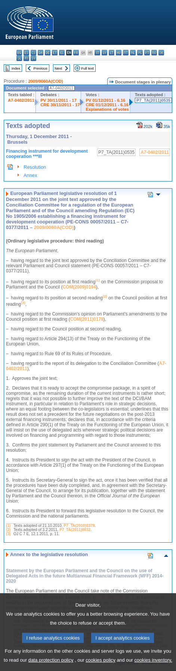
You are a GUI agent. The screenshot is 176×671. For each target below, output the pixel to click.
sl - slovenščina (19, 58)
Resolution (35, 167)
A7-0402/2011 (21, 100)
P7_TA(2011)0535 (153, 100)
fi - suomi (26, 58)
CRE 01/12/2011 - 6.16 (107, 105)
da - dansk (40, 52)
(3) (8, 534)
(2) (8, 530)
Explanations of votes (107, 109)
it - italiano (97, 52)
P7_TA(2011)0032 (74, 530)
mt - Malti (126, 52)
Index (16, 68)
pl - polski (140, 52)
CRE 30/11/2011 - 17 (60, 105)
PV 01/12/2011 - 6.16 (105, 100)
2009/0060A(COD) (45, 81)
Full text (87, 68)
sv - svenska (33, 58)
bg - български (19, 52)
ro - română (154, 52)
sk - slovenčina (161, 52)
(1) (8, 526)
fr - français (76, 52)
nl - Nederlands (133, 52)
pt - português (147, 52)
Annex (30, 175)
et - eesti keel (55, 52)
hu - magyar (118, 52)
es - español (26, 52)
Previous (40, 68)
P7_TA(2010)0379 (79, 526)
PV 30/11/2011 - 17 (58, 100)
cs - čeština (33, 52)
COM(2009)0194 (79, 287)
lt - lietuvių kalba (111, 52)
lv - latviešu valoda (104, 52)
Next (58, 68)
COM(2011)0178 (86, 319)
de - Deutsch (47, 52)
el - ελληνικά (62, 52)
